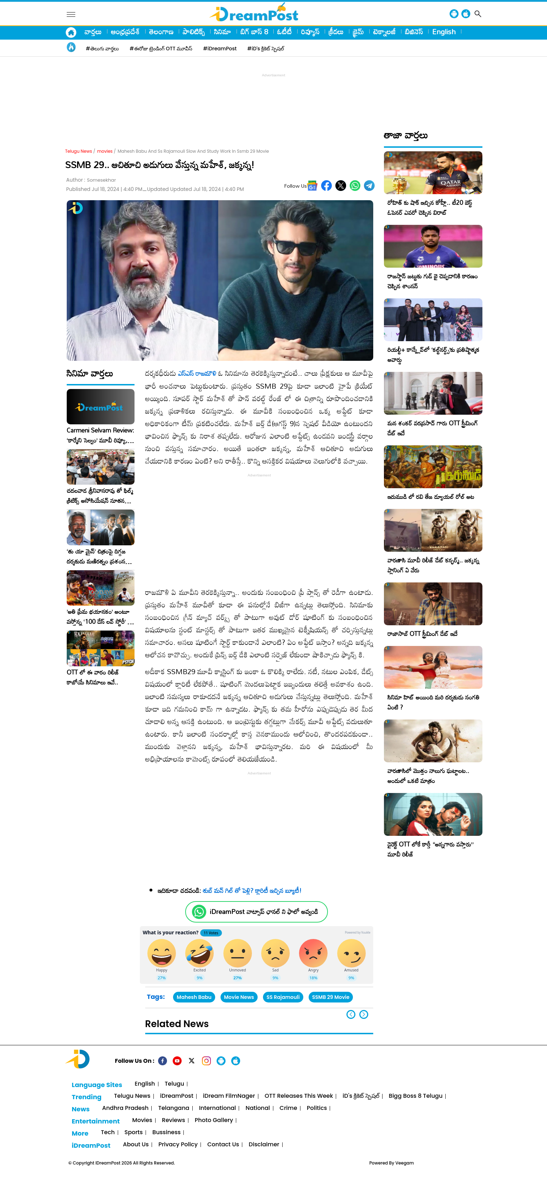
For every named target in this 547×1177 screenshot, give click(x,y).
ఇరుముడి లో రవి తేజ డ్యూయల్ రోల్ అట (431, 496)
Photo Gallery (214, 1120)
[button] (363, 1014)
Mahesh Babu (194, 997)
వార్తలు (93, 31)
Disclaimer (264, 1144)
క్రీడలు (336, 31)
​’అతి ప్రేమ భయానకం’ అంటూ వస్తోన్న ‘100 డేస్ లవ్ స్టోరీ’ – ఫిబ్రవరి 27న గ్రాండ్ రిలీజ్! (99, 617)
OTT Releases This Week (299, 1096)
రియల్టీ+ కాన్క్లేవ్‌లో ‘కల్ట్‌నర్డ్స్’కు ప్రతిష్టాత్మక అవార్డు (434, 354)
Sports (134, 1132)
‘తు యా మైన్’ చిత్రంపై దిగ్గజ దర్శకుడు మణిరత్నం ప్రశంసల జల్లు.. (98, 556)
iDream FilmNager (229, 1096)
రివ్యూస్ (310, 31)
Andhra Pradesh (125, 1108)
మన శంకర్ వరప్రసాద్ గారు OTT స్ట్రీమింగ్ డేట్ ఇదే (433, 428)
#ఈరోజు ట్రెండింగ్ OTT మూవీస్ (161, 48)
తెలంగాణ (161, 31)
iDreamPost (176, 1096)
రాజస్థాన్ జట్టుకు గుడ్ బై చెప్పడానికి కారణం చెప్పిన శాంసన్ (433, 281)
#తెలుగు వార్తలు (102, 48)
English (444, 31)
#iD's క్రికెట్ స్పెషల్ (265, 48)
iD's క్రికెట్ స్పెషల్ (361, 1096)
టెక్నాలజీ (384, 31)
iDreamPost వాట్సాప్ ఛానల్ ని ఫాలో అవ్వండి (264, 911)
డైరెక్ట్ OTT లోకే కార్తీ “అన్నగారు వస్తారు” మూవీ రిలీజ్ (430, 849)
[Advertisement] (274, 95)
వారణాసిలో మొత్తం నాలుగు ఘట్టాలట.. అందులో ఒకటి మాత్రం (428, 776)
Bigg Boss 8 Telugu (416, 1096)
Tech (108, 1132)
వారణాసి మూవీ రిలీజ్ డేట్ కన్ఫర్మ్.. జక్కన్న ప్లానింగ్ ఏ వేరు (433, 565)
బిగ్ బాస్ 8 (254, 31)
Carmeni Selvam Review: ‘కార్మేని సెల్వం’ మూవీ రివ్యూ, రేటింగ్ (100, 435)
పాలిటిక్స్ (194, 31)
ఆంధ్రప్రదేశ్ (125, 31)
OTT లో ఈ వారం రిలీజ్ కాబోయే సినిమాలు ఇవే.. (93, 677)
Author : (91, 180)
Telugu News (78, 151)
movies (104, 151)
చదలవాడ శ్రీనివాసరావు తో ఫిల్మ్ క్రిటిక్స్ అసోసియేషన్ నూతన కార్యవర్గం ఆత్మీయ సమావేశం (100, 496)
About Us (136, 1144)
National (257, 1108)
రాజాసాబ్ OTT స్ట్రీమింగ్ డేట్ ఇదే (422, 634)
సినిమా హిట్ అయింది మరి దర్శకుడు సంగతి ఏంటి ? (434, 702)
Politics (317, 1108)
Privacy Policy (178, 1144)
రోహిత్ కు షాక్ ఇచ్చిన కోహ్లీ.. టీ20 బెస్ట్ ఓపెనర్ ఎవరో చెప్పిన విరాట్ (430, 207)
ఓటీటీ (284, 31)
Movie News (239, 997)
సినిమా (222, 31)
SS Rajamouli (283, 997)
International (217, 1108)
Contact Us (223, 1144)
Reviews (173, 1120)
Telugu (174, 1084)
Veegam (404, 1163)
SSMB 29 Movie (331, 997)
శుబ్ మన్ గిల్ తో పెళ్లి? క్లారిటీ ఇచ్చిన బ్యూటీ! (252, 890)
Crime (288, 1108)
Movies (142, 1120)
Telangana (173, 1108)
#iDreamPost (220, 48)
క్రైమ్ (358, 31)
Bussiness (166, 1132)
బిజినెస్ (414, 31)
